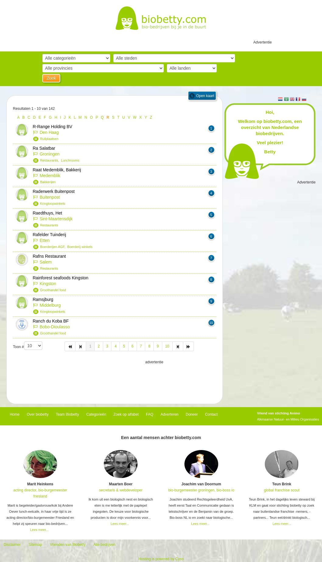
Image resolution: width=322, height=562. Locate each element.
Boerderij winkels (80, 247)
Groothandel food (53, 290)
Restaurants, (50, 160)
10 (167, 346)
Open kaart (205, 96)
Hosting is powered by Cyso (161, 559)
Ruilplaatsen (49, 139)
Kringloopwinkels (52, 203)
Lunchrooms (70, 160)
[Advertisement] (114, 380)
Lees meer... (39, 530)
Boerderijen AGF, (53, 247)
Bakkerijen (48, 182)
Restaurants (49, 225)
